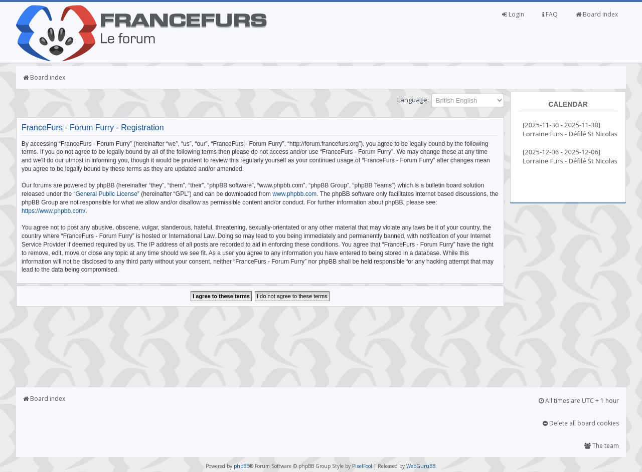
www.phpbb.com (294, 193)
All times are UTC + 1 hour (579, 400)
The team (601, 445)
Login (513, 14)
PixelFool (362, 465)
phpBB (241, 465)
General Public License (106, 193)
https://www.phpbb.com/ (53, 210)
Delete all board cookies (581, 423)
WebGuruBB (420, 465)
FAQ (550, 14)
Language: (413, 99)
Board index (597, 14)
